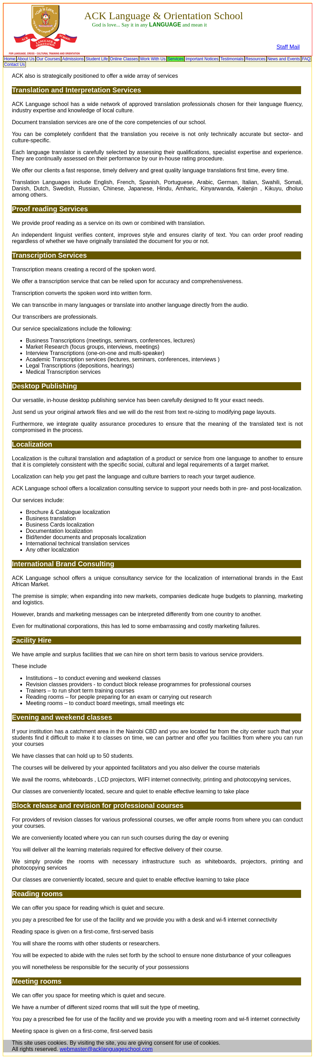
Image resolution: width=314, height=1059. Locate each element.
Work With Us (153, 58)
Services (176, 58)
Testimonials (231, 58)
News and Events (283, 58)
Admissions (72, 58)
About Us (25, 58)
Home (9, 58)
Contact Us (14, 64)
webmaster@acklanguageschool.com (106, 1049)
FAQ (306, 58)
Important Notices (201, 58)
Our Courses (48, 58)
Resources (255, 58)
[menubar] (157, 61)
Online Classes (124, 58)
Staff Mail (288, 47)
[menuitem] (9, 59)
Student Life (97, 58)
